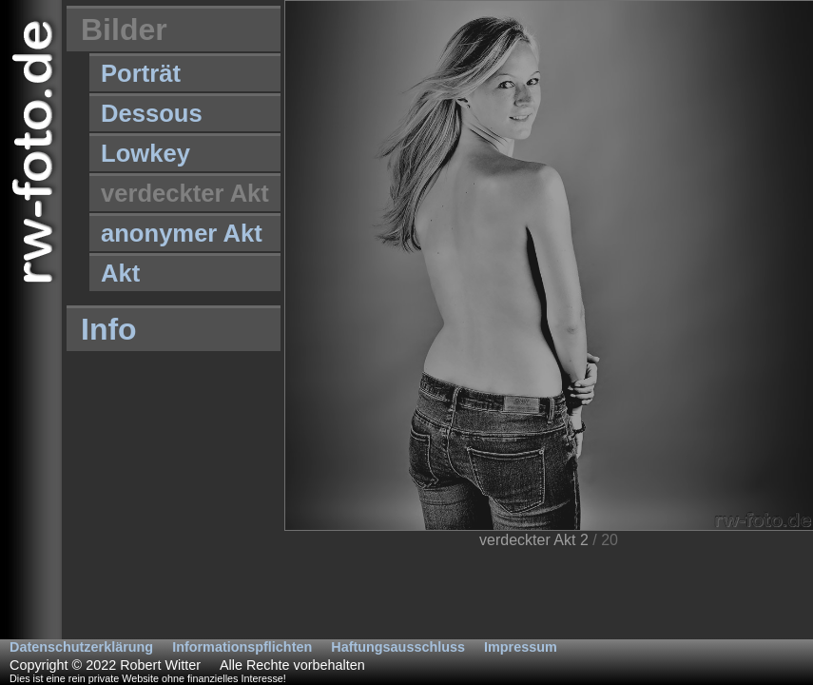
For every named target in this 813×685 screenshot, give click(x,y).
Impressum (520, 647)
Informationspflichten (242, 647)
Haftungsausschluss (398, 647)
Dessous (152, 113)
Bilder (124, 29)
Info (109, 329)
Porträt (141, 73)
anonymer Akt (181, 233)
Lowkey (145, 153)
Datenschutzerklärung (81, 647)
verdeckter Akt (185, 193)
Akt (120, 273)
